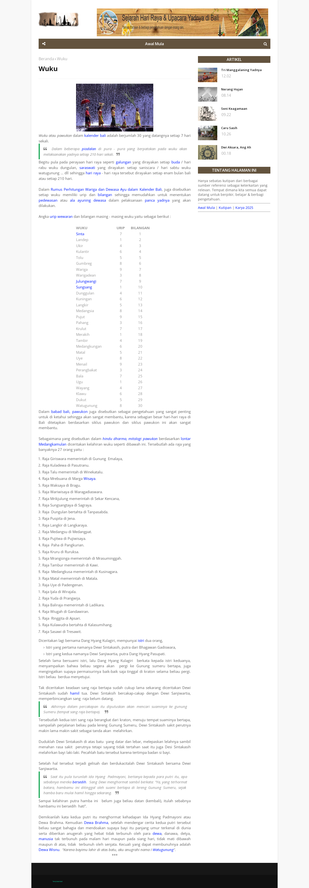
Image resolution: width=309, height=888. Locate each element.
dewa (157, 833)
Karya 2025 (244, 207)
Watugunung (163, 849)
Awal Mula (206, 207)
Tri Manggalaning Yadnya (241, 70)
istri (141, 640)
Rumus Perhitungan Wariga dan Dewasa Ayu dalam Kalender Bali (106, 189)
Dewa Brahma (96, 822)
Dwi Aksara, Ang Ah (236, 147)
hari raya (93, 172)
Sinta (80, 233)
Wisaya (89, 478)
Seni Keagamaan (234, 108)
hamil (74, 693)
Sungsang (84, 287)
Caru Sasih (229, 128)
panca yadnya (157, 200)
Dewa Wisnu (49, 849)
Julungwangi (86, 281)
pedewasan (48, 200)
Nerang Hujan (232, 89)
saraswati (87, 167)
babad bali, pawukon (69, 411)
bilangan (105, 194)
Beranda (46, 58)
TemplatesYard (58, 881)
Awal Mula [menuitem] (154, 43)
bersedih (79, 781)
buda (175, 162)
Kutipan (225, 207)
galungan (123, 162)
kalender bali (95, 135)
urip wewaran (61, 216)
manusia (46, 838)
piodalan (89, 148)
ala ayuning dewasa (89, 200)
